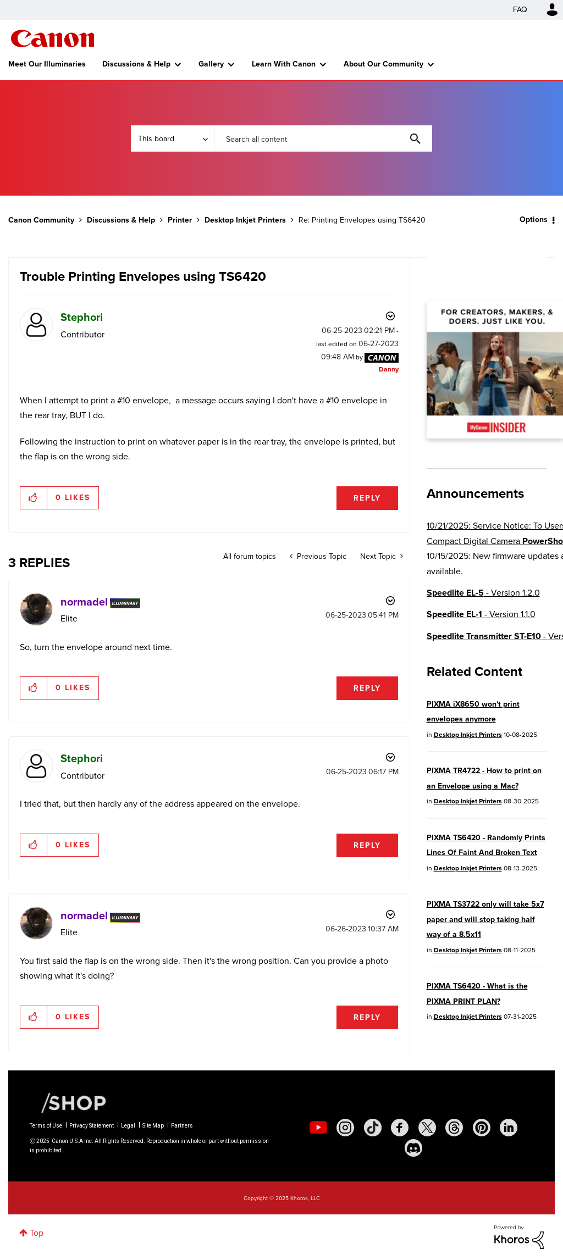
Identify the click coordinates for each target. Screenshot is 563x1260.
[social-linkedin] (508, 1127)
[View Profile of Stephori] (81, 317)
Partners (182, 1126)
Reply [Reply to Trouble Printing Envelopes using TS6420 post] (367, 498)
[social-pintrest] (481, 1127)
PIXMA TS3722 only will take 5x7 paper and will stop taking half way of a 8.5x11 (485, 919)
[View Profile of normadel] (84, 601)
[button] (33, 498)
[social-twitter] (427, 1127)
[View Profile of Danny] (389, 369)
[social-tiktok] (373, 1127)
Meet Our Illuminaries (47, 64)
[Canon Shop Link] (68, 1102)
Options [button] (534, 219)
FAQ (520, 9)
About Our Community (383, 64)
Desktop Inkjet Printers (245, 220)
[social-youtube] (318, 1127)
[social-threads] (454, 1127)
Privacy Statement (91, 1126)
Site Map (153, 1126)
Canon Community (52, 38)
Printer (180, 220)
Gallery (211, 64)
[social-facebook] (400, 1127)
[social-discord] (413, 1148)
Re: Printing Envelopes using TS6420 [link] (362, 220)
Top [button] (36, 1232)
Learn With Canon (284, 64)
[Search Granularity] (172, 138)
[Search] (323, 138)
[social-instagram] (345, 1127)
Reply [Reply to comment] (367, 688)
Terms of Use (46, 1126)
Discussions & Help (136, 64)
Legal (128, 1126)
